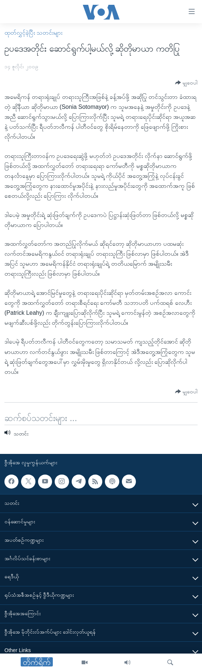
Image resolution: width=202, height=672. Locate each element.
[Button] (186, 83)
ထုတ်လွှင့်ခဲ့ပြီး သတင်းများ (33, 33)
